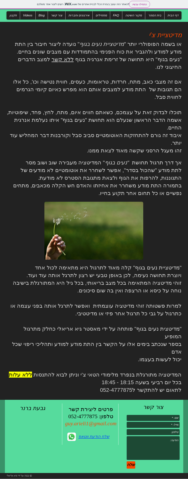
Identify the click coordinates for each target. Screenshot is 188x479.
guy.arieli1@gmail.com (91, 423)
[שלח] (131, 465)
